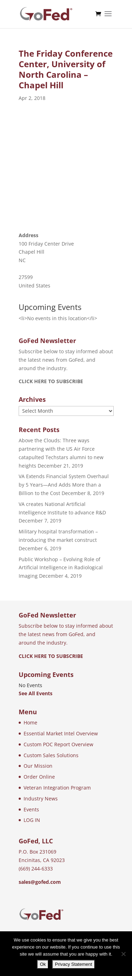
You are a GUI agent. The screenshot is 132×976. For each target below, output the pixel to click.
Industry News (41, 798)
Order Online (39, 776)
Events (31, 809)
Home (30, 722)
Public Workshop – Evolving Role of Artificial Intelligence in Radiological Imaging (61, 567)
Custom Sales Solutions (51, 755)
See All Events (35, 693)
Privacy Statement (73, 964)
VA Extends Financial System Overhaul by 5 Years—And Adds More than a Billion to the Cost (64, 484)
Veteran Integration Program (57, 787)
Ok (43, 964)
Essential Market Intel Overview (61, 733)
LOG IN (32, 820)
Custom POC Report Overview (58, 744)
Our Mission (38, 765)
